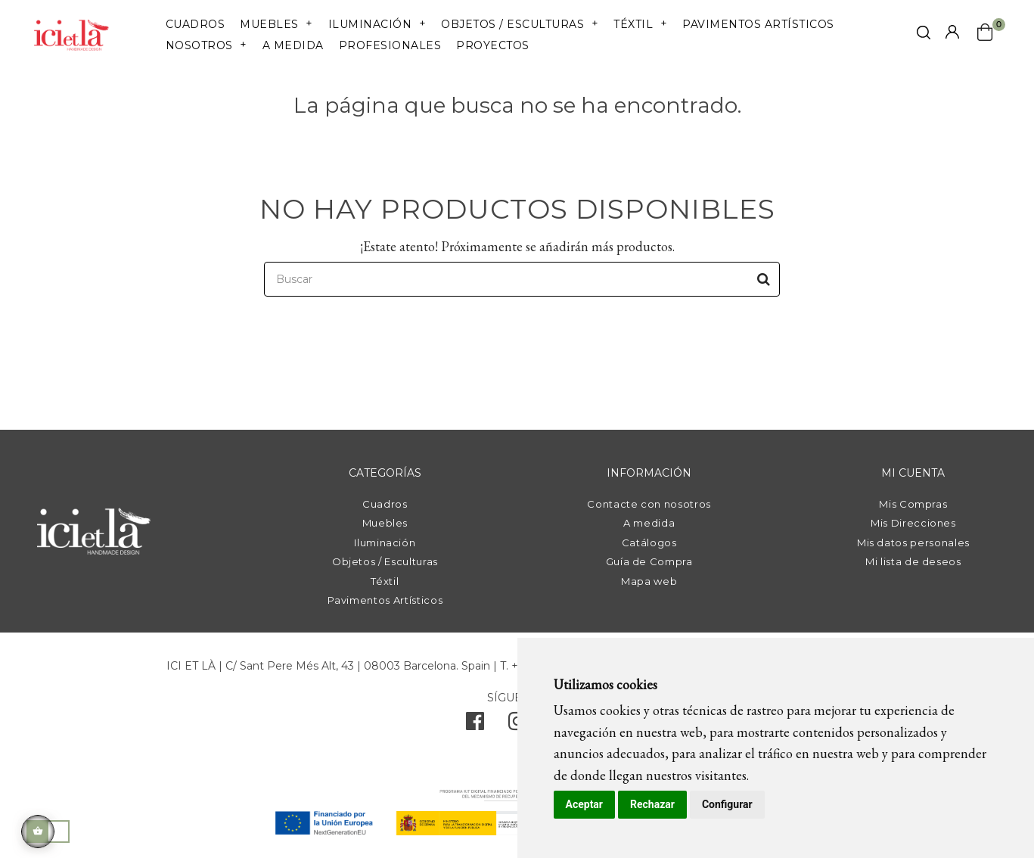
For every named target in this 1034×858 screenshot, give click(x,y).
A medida (649, 523)
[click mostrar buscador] (923, 35)
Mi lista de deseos (913, 561)
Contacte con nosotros (649, 504)
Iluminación (384, 542)
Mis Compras (913, 504)
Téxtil (385, 581)
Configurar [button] (727, 804)
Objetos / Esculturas (385, 561)
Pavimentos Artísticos (385, 600)
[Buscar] (522, 279)
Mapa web (649, 581)
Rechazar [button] (652, 804)
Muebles (385, 523)
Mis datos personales (913, 542)
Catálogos (649, 542)
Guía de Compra (649, 561)
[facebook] (475, 725)
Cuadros (385, 504)
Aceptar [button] (585, 804)
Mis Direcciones (913, 523)
